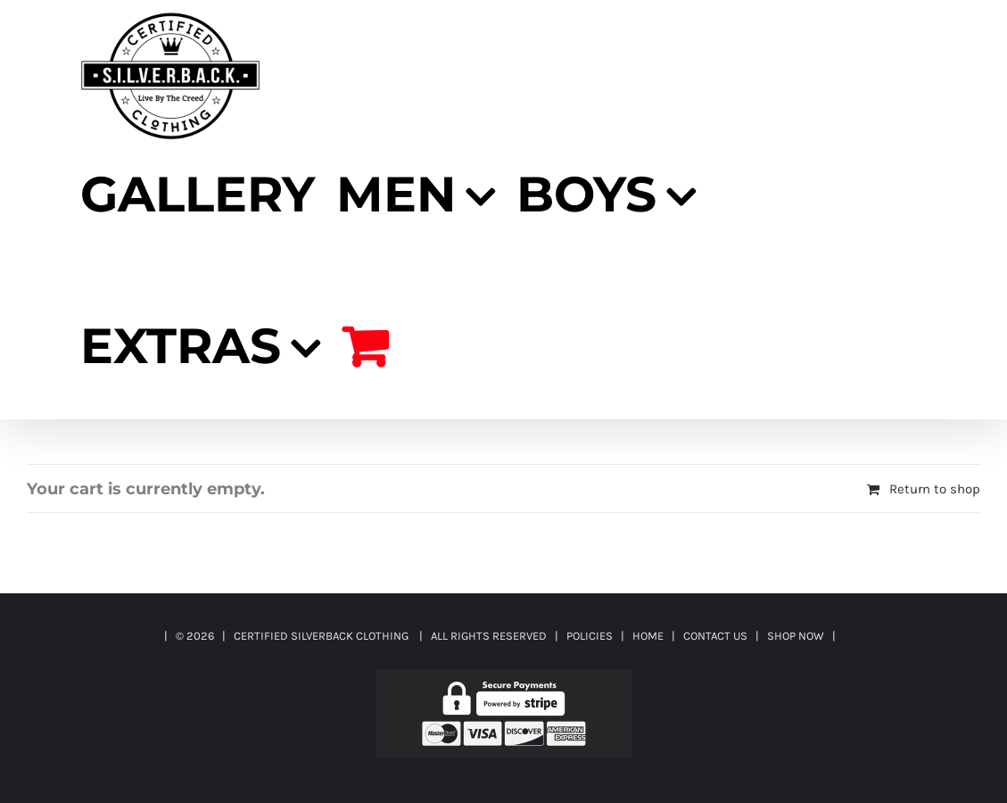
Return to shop (934, 489)
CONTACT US (715, 635)
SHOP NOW (795, 635)
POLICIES (589, 635)
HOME (648, 635)
